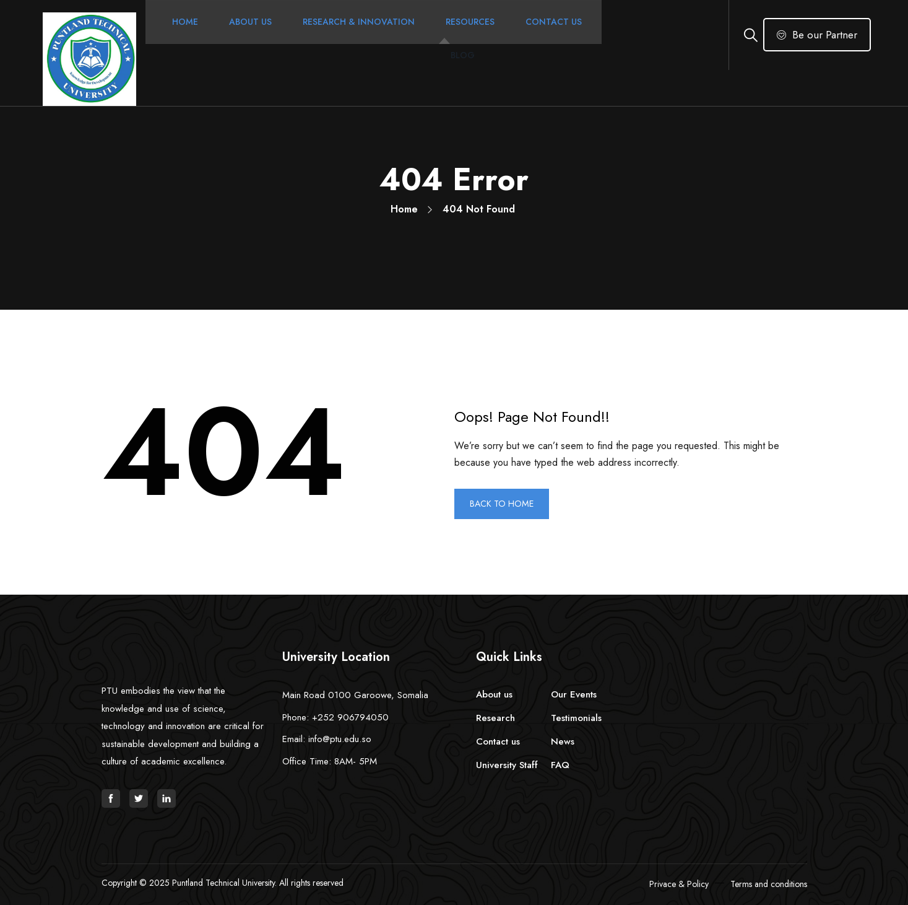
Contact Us (546, 34)
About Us (243, 34)
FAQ (560, 765)
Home (178, 34)
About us (494, 694)
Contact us (498, 741)
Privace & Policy (679, 884)
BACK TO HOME (506, 504)
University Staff (507, 765)
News (562, 741)
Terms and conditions (768, 884)
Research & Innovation (351, 34)
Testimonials (576, 718)
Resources (462, 34)
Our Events (574, 694)
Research (495, 718)
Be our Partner (817, 34)
